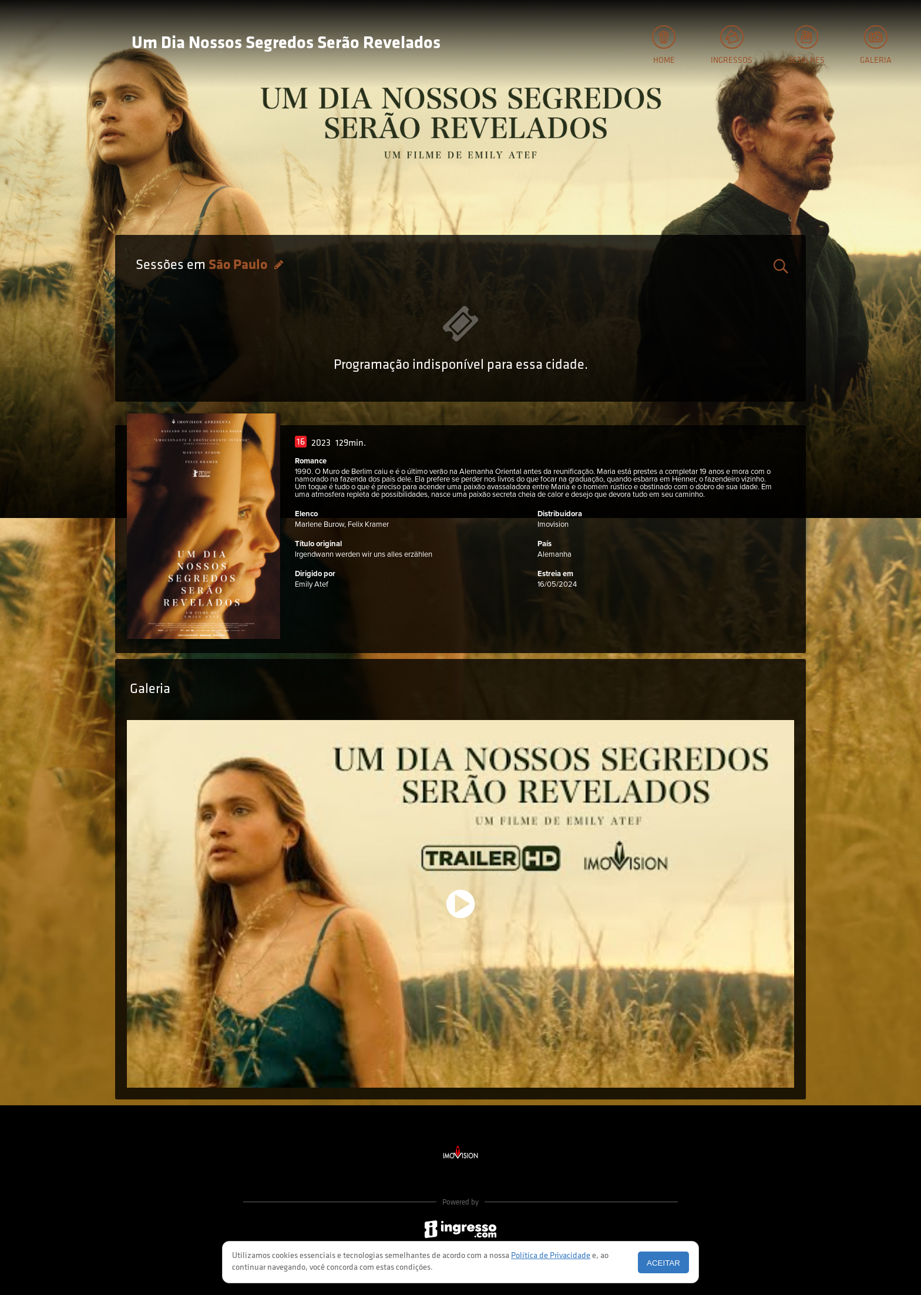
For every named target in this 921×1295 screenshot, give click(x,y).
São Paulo (239, 265)
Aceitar (663, 1263)
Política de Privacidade (550, 1256)
